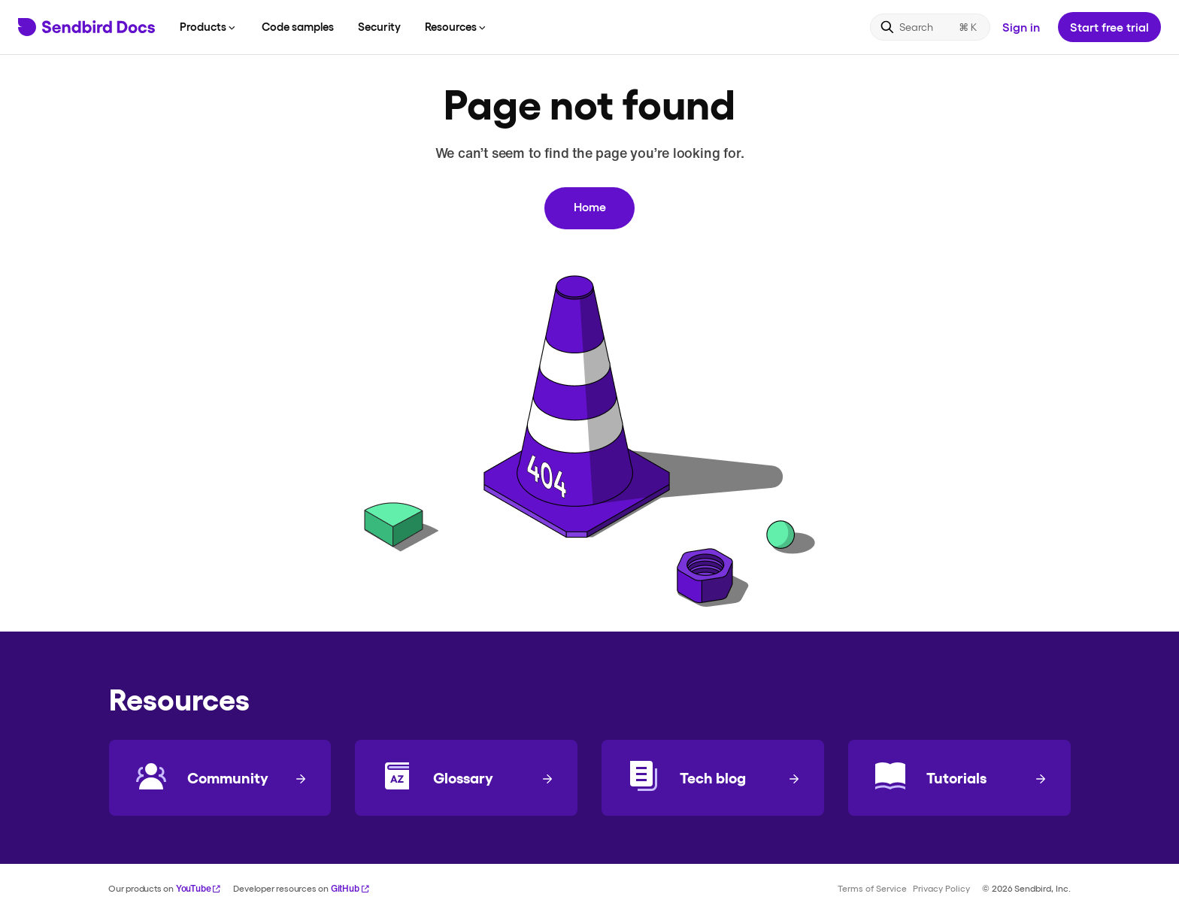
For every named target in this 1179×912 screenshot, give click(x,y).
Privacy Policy (941, 888)
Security (379, 26)
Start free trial (1109, 27)
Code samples (298, 26)
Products (209, 26)
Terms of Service (872, 888)
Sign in (1021, 27)
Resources (456, 26)
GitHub (350, 888)
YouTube (199, 888)
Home (590, 206)
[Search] (930, 27)
